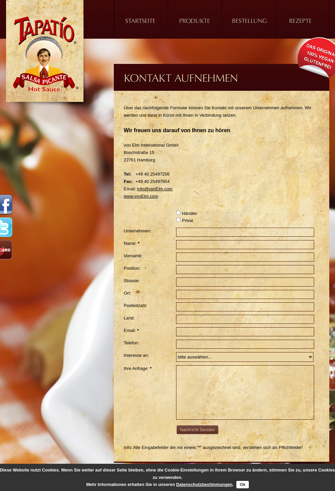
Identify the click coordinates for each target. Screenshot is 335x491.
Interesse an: (136, 355)
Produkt (195, 23)
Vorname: (133, 255)
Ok (242, 484)
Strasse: (132, 280)
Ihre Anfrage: (138, 368)
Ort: (127, 293)
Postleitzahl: (135, 305)
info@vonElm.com (154, 188)
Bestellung (248, 23)
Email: (131, 330)
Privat (184, 220)
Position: (132, 268)
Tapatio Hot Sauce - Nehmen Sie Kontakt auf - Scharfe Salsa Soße (46, 54)
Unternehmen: (138, 230)
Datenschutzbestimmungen (204, 484)
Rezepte (302, 23)
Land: (129, 317)
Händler (186, 213)
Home (141, 23)
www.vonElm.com (141, 196)
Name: (132, 243)
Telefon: (131, 342)
